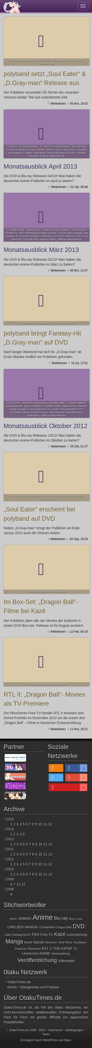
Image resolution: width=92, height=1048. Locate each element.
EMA (8, 934)
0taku (67, 1040)
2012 (10, 849)
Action (13, 918)
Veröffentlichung (37, 960)
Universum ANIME (36, 953)
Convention (47, 927)
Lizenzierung (77, 935)
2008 (10, 889)
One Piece (65, 942)
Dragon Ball (63, 927)
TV (75, 949)
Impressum (55, 1030)
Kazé (60, 934)
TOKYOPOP (62, 949)
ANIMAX (24, 918)
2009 (10, 879)
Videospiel (66, 961)
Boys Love (75, 918)
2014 (10, 829)
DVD (79, 926)
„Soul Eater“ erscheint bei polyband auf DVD (47, 476)
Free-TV (46, 935)
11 (45, 824)
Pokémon (21, 948)
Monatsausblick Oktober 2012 (47, 393)
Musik (28, 942)
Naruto (38, 942)
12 (50, 824)
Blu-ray (61, 918)
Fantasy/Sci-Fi (21, 935)
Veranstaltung (60, 953)
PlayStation (79, 942)
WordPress (50, 1040)
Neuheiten (51, 942)
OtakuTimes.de (12, 6)
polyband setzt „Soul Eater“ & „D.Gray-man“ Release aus (47, 41)
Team (45, 1034)
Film (35, 934)
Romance (34, 949)
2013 (10, 839)
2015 (10, 819)
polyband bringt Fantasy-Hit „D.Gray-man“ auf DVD (47, 300)
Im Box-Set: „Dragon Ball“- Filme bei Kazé (47, 569)
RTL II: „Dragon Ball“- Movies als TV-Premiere (47, 661)
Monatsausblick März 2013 (47, 217)
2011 (10, 859)
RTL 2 (47, 948)
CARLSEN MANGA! (22, 927)
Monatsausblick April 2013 (47, 133)
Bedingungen (74, 1030)
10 (40, 824)
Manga (14, 941)
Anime (43, 917)
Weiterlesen (58, 103)
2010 (10, 869)
